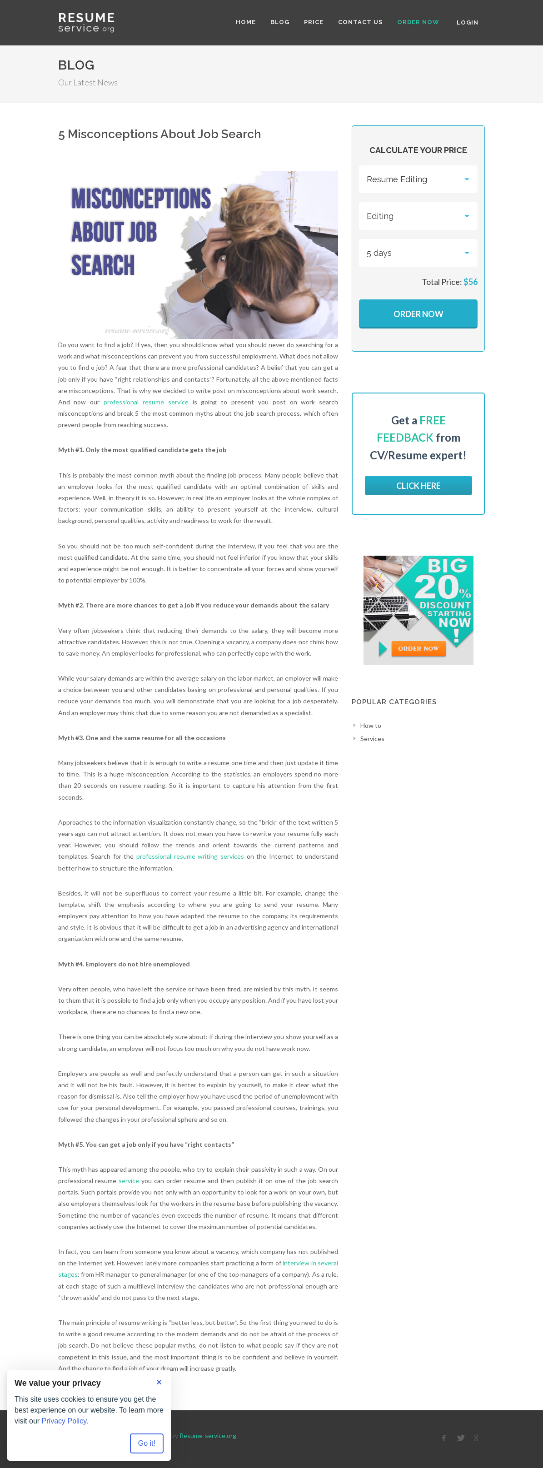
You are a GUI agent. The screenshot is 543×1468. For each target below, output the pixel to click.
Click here (418, 486)
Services (372, 738)
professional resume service (146, 402)
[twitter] (460, 1438)
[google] (477, 1438)
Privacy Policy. (65, 1421)
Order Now (418, 314)
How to (370, 725)
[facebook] (444, 1438)
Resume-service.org (207, 1435)
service (129, 1180)
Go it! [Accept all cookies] (146, 1443)
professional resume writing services (190, 856)
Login (467, 22)
